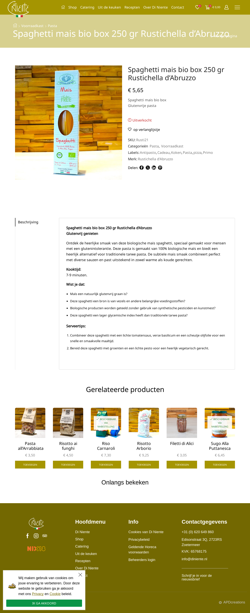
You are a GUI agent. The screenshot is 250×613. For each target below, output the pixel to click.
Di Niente (82, 532)
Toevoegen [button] (30, 464)
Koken (176, 152)
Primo (208, 152)
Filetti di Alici (182, 443)
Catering (87, 7)
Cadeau (163, 152)
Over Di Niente (155, 7)
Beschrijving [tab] (28, 222)
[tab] (37, 222)
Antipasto (148, 152)
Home (15, 25)
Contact (177, 7)
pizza (197, 152)
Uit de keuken (109, 7)
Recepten (132, 7)
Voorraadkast (32, 25)
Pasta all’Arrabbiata (30, 446)
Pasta (52, 25)
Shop (72, 7)
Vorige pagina (225, 35)
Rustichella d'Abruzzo (155, 159)
